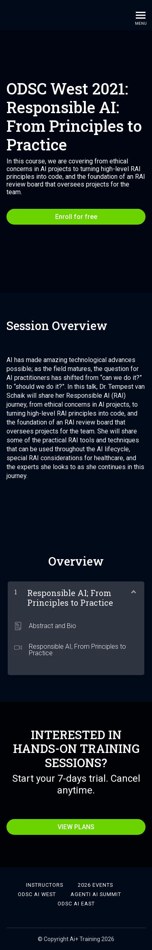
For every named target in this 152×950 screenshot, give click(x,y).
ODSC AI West (37, 894)
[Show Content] (133, 591)
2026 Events (95, 885)
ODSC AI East (76, 904)
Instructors (44, 885)
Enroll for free (76, 217)
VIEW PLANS (76, 827)
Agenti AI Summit (96, 894)
